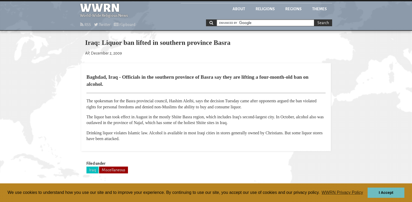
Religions (265, 9)
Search (323, 23)
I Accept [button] (386, 192)
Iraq (92, 170)
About (239, 9)
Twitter (102, 25)
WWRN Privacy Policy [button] (342, 192)
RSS (85, 25)
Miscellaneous (113, 170)
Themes (319, 9)
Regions (293, 9)
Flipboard (124, 25)
